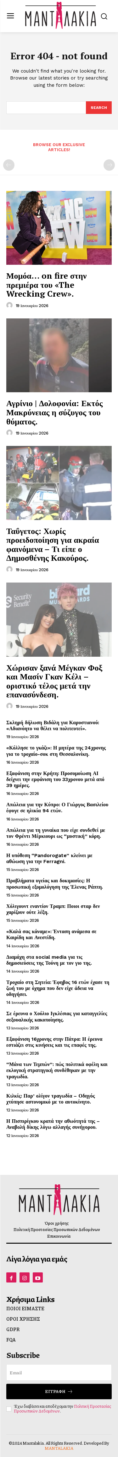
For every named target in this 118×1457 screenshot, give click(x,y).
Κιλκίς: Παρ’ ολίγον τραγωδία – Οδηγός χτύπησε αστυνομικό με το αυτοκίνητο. (50, 1099)
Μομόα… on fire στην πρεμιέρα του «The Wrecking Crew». (46, 284)
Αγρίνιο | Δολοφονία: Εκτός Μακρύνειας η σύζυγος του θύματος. (54, 412)
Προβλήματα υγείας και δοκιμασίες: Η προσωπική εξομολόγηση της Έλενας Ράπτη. (54, 884)
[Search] (99, 107)
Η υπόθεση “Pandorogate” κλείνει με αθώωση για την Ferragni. (49, 858)
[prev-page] (8, 165)
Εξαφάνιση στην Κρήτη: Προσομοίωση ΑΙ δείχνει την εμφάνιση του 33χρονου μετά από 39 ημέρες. (55, 779)
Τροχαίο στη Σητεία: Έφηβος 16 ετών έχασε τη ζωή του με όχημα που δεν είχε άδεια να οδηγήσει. (57, 988)
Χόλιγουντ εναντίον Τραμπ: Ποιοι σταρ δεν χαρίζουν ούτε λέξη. (53, 909)
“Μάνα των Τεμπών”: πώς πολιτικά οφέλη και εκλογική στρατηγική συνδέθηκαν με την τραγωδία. (57, 1070)
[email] (59, 1372)
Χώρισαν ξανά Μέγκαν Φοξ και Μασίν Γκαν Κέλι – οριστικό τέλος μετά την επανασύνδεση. (54, 681)
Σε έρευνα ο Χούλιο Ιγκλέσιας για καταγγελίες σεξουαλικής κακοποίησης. (56, 1016)
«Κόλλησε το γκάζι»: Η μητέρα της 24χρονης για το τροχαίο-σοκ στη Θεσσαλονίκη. (56, 751)
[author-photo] (10, 305)
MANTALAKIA (59, 1448)
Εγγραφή (59, 1392)
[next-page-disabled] (109, 165)
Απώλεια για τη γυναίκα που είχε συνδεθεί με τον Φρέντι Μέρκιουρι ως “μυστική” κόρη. (55, 833)
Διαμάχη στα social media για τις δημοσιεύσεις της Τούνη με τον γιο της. (49, 960)
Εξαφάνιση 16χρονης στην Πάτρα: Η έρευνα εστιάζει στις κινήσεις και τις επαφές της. (54, 1042)
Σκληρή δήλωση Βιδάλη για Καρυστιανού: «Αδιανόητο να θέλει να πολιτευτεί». (52, 725)
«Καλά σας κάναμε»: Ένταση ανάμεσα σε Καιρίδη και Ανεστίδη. (51, 934)
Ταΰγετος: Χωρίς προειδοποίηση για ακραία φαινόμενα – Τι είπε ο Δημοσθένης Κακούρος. (52, 544)
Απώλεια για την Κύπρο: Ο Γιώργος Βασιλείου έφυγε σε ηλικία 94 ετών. (57, 808)
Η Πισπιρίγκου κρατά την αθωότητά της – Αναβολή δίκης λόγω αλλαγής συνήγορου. (53, 1124)
